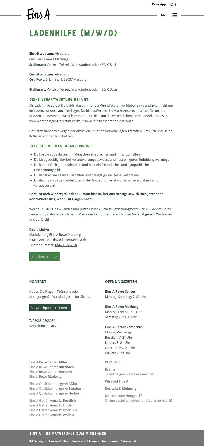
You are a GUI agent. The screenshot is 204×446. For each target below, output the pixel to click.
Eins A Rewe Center (48, 362)
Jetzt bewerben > (44, 257)
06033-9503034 (44, 320)
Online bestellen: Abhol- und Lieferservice (138, 400)
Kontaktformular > (43, 326)
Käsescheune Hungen (123, 395)
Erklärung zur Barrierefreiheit (49, 441)
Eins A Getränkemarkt (52, 400)
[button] (172, 5)
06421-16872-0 (66, 245)
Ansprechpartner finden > (50, 307)
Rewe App (159, 4)
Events (110, 369)
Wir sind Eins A (116, 381)
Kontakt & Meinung (120, 388)
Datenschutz (129, 441)
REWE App (112, 362)
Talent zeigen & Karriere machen (129, 374)
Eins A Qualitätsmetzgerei (53, 384)
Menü (169, 15)
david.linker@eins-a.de (70, 240)
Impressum (110, 441)
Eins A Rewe (45, 376)
